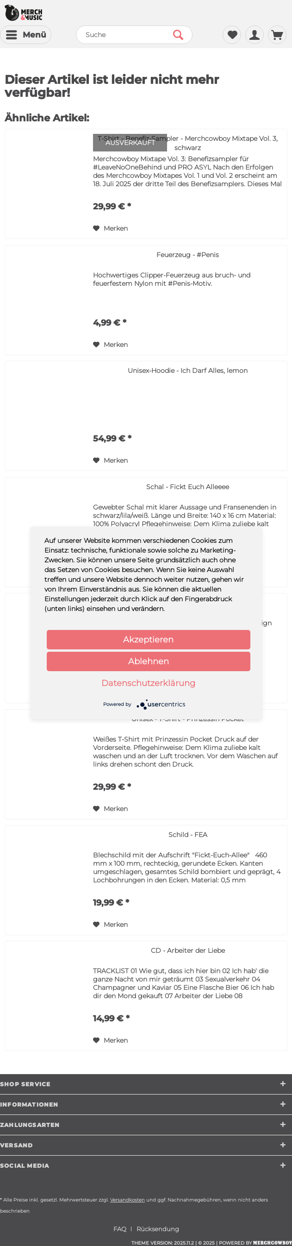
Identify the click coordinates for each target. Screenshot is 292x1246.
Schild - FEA (187, 835)
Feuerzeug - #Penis (187, 255)
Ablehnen (148, 661)
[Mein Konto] (254, 34)
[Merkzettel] (232, 34)
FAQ (119, 1229)
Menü (26, 33)
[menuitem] (25, 34)
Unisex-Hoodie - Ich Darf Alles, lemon (188, 370)
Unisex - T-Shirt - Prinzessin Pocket (187, 719)
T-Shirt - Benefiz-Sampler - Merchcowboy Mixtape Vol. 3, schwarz (188, 143)
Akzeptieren (148, 640)
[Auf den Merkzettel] (110, 228)
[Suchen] (178, 34)
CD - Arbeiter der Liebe (188, 950)
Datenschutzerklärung (148, 683)
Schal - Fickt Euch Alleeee (187, 487)
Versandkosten (127, 1200)
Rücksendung (158, 1229)
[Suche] (134, 34)
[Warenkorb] (277, 34)
